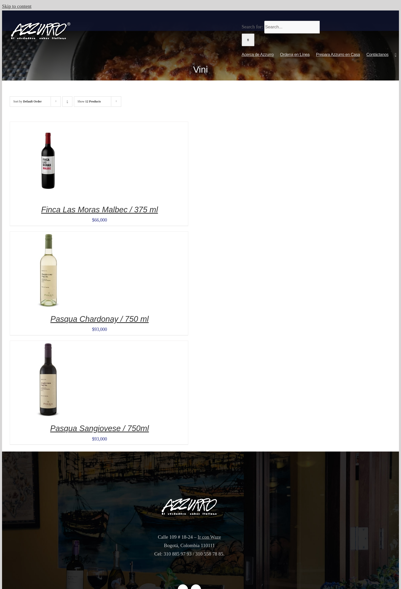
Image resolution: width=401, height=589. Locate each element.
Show (89, 101)
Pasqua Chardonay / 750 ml (99, 319)
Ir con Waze (209, 537)
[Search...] (292, 27)
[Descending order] (67, 101)
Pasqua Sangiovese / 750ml (99, 428)
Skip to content (16, 6)
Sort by (27, 101)
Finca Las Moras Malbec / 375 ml (99, 209)
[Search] (248, 39)
